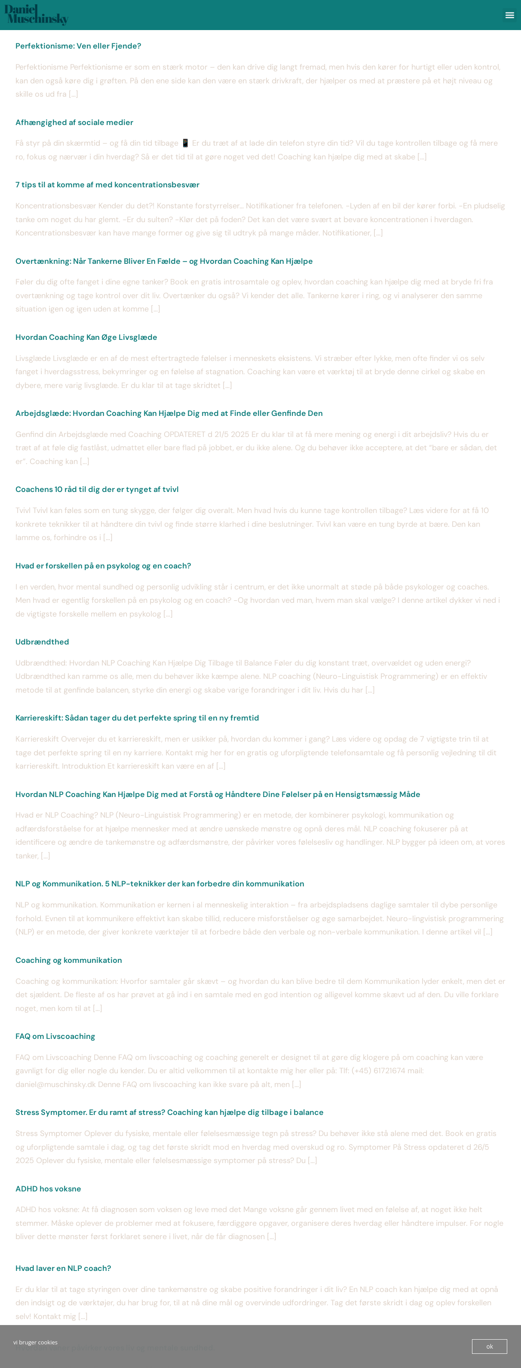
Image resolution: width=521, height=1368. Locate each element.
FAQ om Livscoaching (55, 1036)
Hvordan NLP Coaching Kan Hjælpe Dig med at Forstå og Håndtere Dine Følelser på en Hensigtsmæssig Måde (217, 794)
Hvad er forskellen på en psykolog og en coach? (103, 566)
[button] (510, 15)
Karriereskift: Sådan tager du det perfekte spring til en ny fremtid (137, 718)
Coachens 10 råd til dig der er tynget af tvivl (97, 489)
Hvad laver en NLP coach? (63, 1268)
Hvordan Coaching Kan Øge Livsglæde (86, 337)
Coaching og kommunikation (68, 960)
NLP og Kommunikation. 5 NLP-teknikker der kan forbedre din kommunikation (159, 884)
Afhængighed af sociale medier (74, 122)
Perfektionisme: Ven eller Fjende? (78, 46)
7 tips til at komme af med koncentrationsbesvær (107, 185)
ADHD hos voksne (48, 1189)
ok (490, 1346)
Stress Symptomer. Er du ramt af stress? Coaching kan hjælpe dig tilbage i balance (169, 1112)
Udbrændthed (42, 642)
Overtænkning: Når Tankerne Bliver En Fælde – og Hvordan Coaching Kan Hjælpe (164, 261)
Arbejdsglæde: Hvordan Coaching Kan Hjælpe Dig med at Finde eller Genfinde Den (169, 413)
